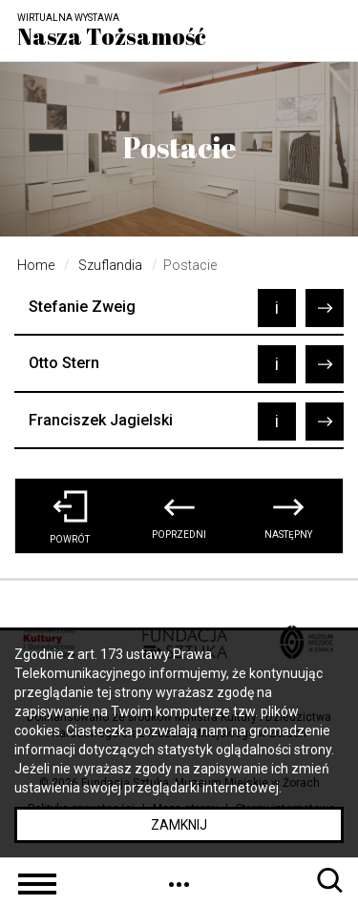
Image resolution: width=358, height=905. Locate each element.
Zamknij (179, 825)
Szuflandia (110, 265)
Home (35, 265)
